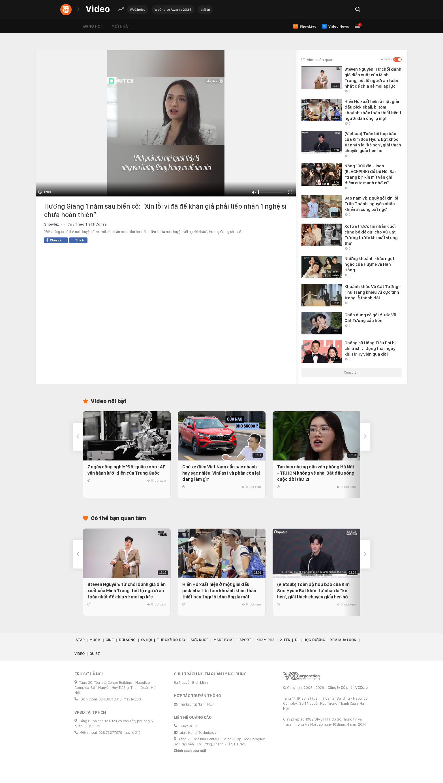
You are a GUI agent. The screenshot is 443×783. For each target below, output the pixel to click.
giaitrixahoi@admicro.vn (199, 732)
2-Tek (285, 640)
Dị (296, 640)
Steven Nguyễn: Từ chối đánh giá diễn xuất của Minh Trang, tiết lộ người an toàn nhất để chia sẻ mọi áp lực (126, 591)
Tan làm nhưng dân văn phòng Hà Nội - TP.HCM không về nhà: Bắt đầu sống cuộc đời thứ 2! (315, 473)
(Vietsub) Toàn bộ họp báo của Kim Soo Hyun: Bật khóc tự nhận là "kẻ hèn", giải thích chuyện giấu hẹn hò (313, 591)
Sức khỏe (199, 640)
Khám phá (265, 640)
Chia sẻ (53, 240)
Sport (245, 640)
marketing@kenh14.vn (197, 704)
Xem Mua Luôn (343, 640)
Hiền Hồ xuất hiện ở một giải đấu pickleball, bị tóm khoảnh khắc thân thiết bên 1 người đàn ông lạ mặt (219, 591)
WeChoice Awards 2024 (173, 10)
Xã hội (146, 640)
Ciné (110, 640)
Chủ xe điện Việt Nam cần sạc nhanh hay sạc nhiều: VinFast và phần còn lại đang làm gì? (221, 473)
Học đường (314, 640)
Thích (79, 240)
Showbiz (51, 224)
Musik (94, 640)
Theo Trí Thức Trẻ (91, 224)
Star (80, 640)
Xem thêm (351, 373)
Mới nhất (121, 26)
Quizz (94, 654)
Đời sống (127, 640)
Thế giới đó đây (171, 640)
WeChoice (137, 10)
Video (79, 654)
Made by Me (223, 640)
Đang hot (93, 26)
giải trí (205, 10)
